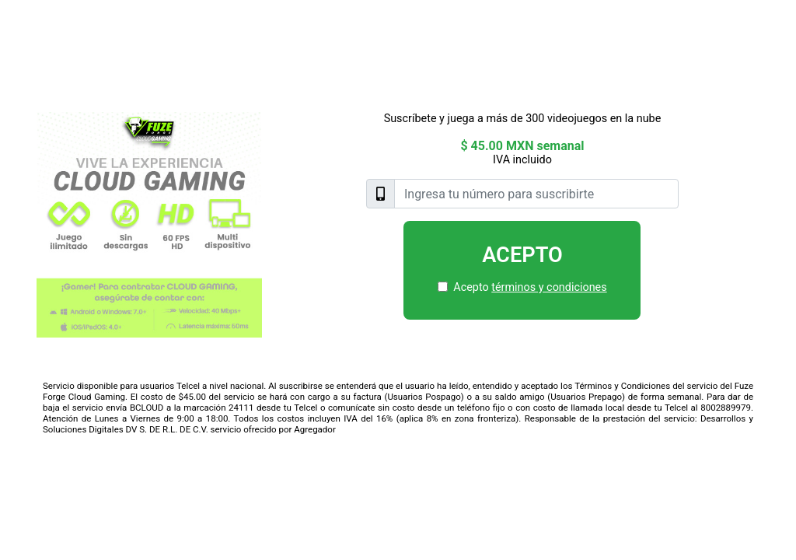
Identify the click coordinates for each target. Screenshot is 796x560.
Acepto (522, 255)
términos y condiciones (548, 287)
